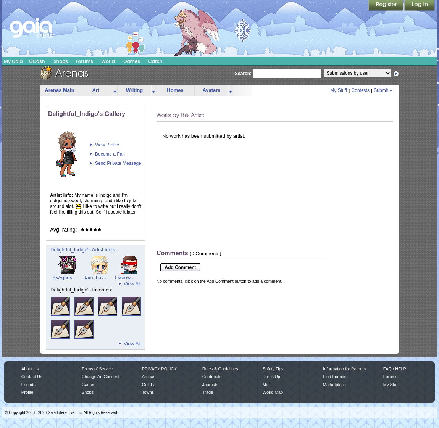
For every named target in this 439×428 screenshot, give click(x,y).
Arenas (148, 376)
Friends (28, 384)
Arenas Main (59, 90)
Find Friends (334, 376)
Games (131, 61)
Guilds (148, 384)
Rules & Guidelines (220, 369)
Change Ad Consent (100, 376)
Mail (266, 384)
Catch (155, 61)
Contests (361, 90)
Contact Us (31, 376)
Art (96, 90)
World (108, 61)
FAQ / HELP (394, 369)
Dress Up (271, 376)
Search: (243, 73)
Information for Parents (344, 369)
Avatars (211, 90)
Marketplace (334, 384)
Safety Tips (273, 369)
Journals (210, 384)
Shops (60, 61)
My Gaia (13, 61)
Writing (134, 90)
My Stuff (338, 90)
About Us (30, 369)
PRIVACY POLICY (159, 369)
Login (419, 5)
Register (386, 5)
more (115, 90)
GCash (37, 61)
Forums (84, 61)
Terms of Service (97, 369)
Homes (175, 90)
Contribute (212, 376)
